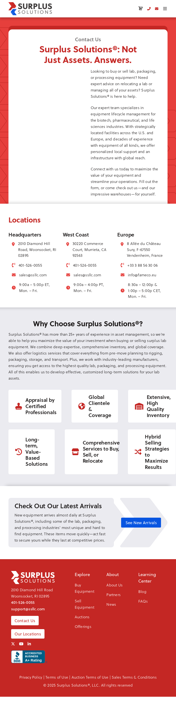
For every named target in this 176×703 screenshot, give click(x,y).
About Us (114, 585)
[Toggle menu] (165, 8)
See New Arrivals (141, 523)
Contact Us (25, 621)
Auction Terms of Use (90, 677)
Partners (113, 594)
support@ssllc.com (28, 609)
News (111, 604)
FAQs (143, 601)
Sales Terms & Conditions (134, 677)
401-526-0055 (23, 602)
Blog (142, 591)
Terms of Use (56, 677)
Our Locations (28, 634)
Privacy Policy (30, 677)
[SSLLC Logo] (30, 8)
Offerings (83, 626)
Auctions (82, 616)
